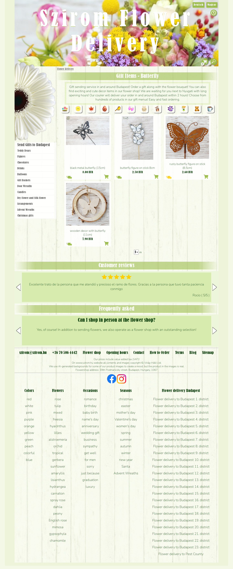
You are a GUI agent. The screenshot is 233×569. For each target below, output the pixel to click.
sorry (90, 466)
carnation (58, 493)
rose (58, 399)
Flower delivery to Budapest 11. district (181, 466)
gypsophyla (57, 533)
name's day (90, 419)
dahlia (57, 507)
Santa (126, 466)
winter (126, 453)
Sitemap (208, 353)
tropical (57, 453)
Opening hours (117, 353)
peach (29, 446)
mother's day (125, 412)
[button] (214, 287)
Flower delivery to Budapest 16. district (181, 500)
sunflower (57, 466)
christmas (126, 399)
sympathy (90, 446)
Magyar (211, 5)
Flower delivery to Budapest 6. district (181, 432)
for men (90, 459)
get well (90, 453)
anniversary (90, 426)
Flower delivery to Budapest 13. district (181, 480)
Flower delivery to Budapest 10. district (181, 459)
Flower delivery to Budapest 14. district (181, 486)
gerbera (58, 459)
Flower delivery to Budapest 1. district (181, 399)
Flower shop (35, 121)
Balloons (22, 174)
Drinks (20, 168)
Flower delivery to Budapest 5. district (181, 426)
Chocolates (23, 162)
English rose (58, 520)
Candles (21, 192)
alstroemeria (58, 439)
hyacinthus (58, 426)
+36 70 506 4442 (64, 353)
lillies (58, 432)
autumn (125, 446)
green (29, 439)
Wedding (44, 102)
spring (125, 432)
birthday (90, 406)
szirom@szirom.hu (33, 353)
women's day (126, 426)
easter (125, 406)
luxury (90, 486)
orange (29, 426)
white (29, 406)
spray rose (57, 500)
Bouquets (39, 84)
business (90, 439)
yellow (29, 432)
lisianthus (58, 480)
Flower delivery (65, 69)
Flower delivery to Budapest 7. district (181, 439)
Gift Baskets (23, 180)
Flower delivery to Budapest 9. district (181, 453)
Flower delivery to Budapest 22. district (181, 540)
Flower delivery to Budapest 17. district (181, 507)
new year (126, 459)
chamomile (58, 540)
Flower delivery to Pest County (180, 554)
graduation (90, 480)
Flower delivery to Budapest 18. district (181, 513)
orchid (57, 446)
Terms (179, 353)
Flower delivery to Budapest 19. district (181, 520)
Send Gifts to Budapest (33, 145)
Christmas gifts (25, 215)
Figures (21, 156)
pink (29, 412)
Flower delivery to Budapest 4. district (181, 419)
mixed (57, 412)
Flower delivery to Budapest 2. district (181, 406)
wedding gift (90, 432)
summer (126, 439)
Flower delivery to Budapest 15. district (181, 493)
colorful (29, 453)
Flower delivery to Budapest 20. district (181, 527)
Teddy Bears (24, 151)
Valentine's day (126, 419)
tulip (58, 406)
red (29, 399)
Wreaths (39, 111)
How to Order (160, 353)
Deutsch (198, 5)
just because (90, 473)
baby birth (90, 412)
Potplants (43, 92)
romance (90, 399)
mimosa (57, 527)
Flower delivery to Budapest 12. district (181, 473)
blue (29, 459)
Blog (193, 353)
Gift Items (31, 76)
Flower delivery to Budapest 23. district (181, 547)
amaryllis (58, 473)
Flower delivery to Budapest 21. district (181, 533)
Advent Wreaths (25, 210)
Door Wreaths (24, 186)
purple (29, 419)
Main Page (24, 72)
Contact (138, 353)
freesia (58, 419)
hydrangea (58, 486)
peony (57, 513)
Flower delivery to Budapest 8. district (181, 446)
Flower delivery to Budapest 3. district (181, 412)
